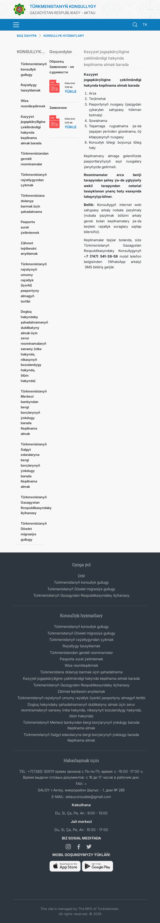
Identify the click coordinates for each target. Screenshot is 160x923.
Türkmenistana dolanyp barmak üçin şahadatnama (32, 203)
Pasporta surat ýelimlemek (30, 227)
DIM (81, 576)
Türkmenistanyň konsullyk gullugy (33, 69)
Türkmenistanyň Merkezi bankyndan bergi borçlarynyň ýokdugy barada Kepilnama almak (33, 412)
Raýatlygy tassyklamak (30, 87)
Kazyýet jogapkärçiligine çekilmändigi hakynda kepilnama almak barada (33, 129)
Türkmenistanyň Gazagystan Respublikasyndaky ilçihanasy (33, 505)
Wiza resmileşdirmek (33, 103)
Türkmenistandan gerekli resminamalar (33, 158)
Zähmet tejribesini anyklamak (29, 248)
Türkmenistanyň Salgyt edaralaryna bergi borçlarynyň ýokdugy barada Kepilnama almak (33, 465)
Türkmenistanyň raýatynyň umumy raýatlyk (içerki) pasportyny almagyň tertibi (33, 282)
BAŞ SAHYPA (27, 36)
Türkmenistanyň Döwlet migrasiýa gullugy (33, 531)
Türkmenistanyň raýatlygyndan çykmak (33, 179)
